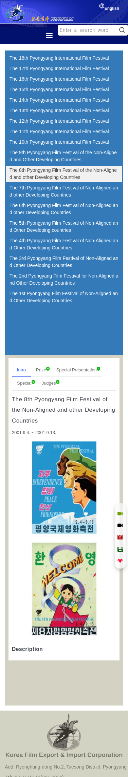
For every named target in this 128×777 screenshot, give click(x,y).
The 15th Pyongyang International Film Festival (59, 89)
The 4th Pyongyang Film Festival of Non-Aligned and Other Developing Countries (64, 244)
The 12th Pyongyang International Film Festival (59, 121)
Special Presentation (78, 369)
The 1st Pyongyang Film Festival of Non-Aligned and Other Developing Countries (64, 297)
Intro (21, 369)
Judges (50, 383)
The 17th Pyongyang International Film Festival (59, 68)
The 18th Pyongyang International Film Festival (59, 58)
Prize (43, 369)
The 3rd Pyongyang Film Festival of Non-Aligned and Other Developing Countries (64, 261)
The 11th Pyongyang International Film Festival (59, 131)
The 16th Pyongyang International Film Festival (59, 79)
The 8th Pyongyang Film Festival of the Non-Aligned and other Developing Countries (63, 173)
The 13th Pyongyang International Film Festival (59, 110)
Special (26, 383)
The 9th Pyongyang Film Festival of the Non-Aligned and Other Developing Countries (63, 156)
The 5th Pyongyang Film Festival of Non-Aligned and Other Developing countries (64, 226)
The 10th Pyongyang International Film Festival (59, 142)
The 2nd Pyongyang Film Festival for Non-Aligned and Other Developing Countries (64, 279)
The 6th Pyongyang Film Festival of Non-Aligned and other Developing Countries (64, 209)
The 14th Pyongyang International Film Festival (59, 100)
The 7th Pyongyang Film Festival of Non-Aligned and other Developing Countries (64, 191)
